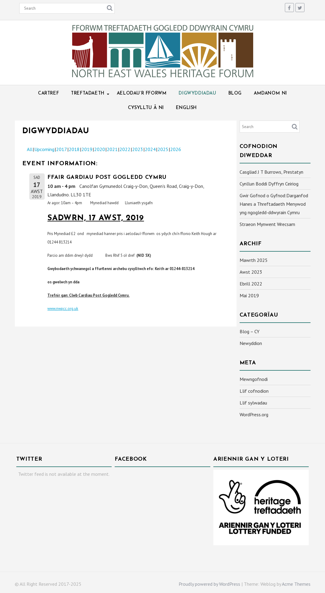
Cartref (48, 93)
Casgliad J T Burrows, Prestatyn (271, 172)
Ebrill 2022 (251, 284)
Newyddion (251, 343)
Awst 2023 (251, 272)
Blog (235, 93)
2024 (150, 149)
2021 (112, 149)
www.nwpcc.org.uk (62, 308)
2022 (124, 149)
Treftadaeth (88, 93)
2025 (163, 149)
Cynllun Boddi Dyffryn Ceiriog (269, 184)
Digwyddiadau (197, 93)
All (30, 149)
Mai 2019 (249, 295)
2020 (99, 149)
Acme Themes (296, 584)
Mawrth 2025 (254, 260)
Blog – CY (250, 331)
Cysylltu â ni (146, 108)
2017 (61, 149)
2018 (74, 149)
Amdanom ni (270, 93)
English (186, 108)
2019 (86, 149)
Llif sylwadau (253, 403)
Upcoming (44, 149)
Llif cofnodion (254, 391)
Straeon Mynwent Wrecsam (267, 224)
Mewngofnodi (254, 379)
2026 (175, 149)
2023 (137, 149)
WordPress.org (254, 414)
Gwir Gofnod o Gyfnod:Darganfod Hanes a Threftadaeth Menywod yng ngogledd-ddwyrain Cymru (274, 203)
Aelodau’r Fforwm (142, 93)
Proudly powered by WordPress (209, 584)
